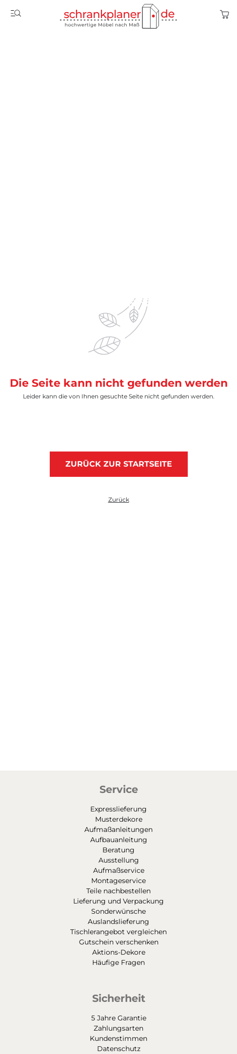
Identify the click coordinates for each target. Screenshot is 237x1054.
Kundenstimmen (118, 1038)
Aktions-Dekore (118, 952)
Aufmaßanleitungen (118, 829)
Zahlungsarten (118, 1028)
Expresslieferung (118, 809)
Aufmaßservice (118, 870)
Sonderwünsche (118, 911)
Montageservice (118, 880)
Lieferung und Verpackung (118, 901)
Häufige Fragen (118, 962)
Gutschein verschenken (118, 942)
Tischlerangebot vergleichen (118, 931)
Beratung (118, 850)
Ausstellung (119, 860)
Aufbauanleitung (118, 839)
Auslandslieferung (118, 921)
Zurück (118, 499)
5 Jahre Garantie (118, 1018)
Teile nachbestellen (118, 890)
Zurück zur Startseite (118, 464)
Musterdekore (118, 819)
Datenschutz (118, 1048)
